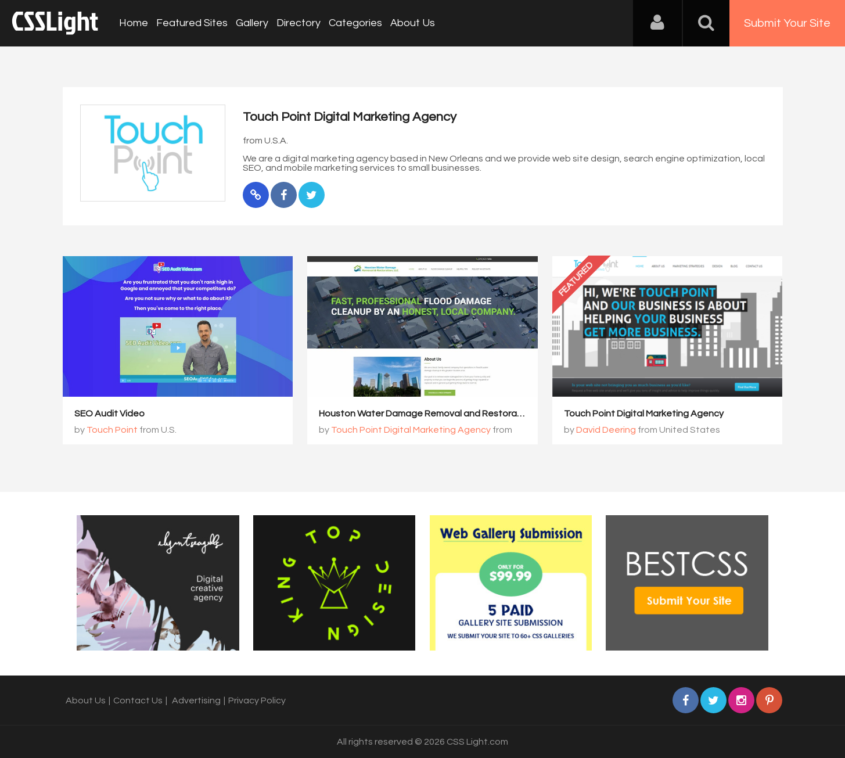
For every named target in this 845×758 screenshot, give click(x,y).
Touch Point (112, 429)
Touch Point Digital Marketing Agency (411, 429)
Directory (298, 22)
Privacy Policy (257, 700)
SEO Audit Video (109, 413)
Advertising (196, 700)
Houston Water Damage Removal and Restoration (426, 413)
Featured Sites (192, 22)
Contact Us (138, 700)
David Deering (606, 429)
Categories (355, 22)
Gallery (252, 22)
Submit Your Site (787, 23)
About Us (412, 22)
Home (133, 22)
